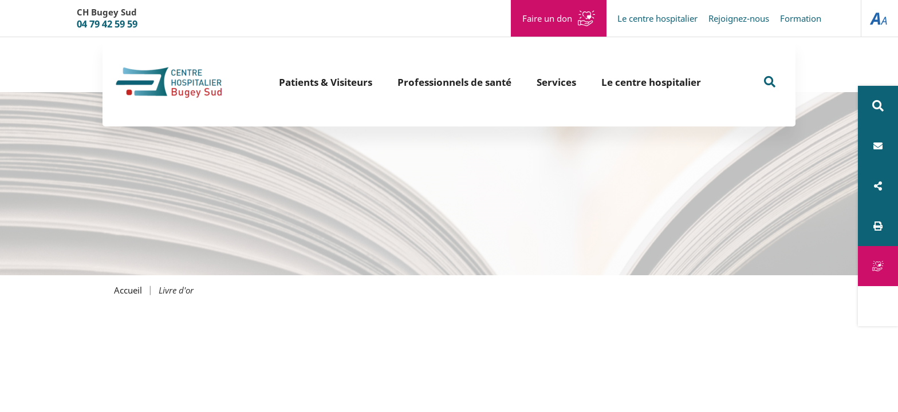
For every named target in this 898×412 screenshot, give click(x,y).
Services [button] (556, 82)
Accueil (128, 290)
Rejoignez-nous (738, 18)
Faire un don (547, 18)
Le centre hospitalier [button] (651, 82)
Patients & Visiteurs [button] (325, 82)
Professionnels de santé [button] (454, 82)
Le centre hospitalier (657, 18)
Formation (800, 18)
